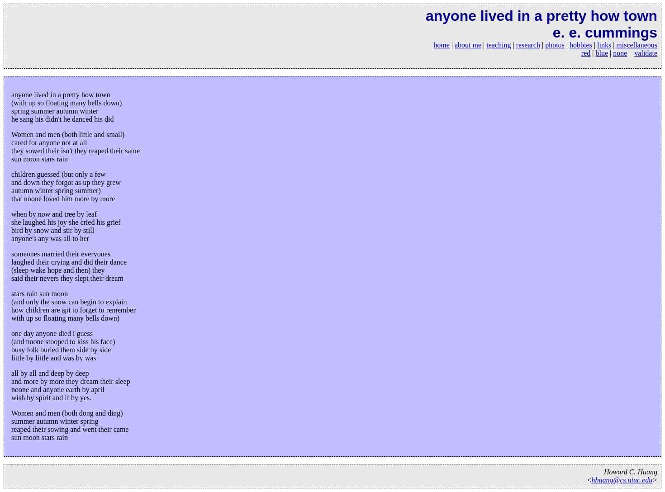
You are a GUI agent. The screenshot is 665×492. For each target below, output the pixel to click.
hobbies (581, 45)
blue (602, 53)
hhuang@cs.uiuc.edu (622, 480)
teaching (498, 45)
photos (555, 45)
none (620, 53)
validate (645, 53)
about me (468, 45)
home (441, 45)
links (604, 45)
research (528, 45)
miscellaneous (636, 45)
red (585, 53)
